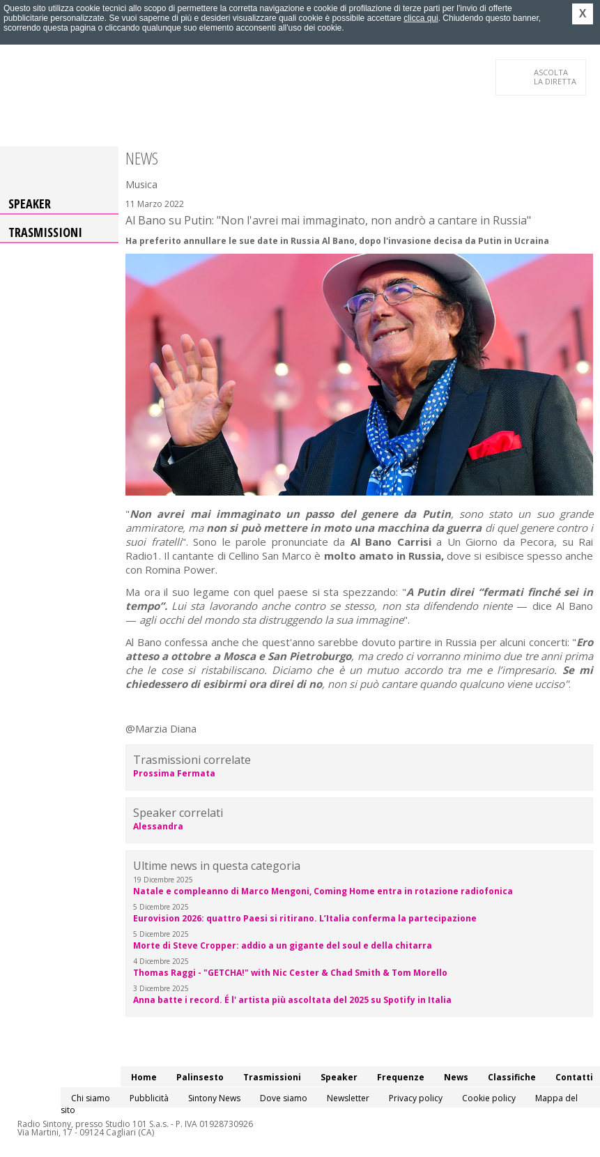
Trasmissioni (45, 232)
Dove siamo (283, 1098)
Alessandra (158, 826)
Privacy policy (416, 1098)
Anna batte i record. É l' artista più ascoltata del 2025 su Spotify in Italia (292, 1000)
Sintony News (214, 1098)
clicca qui (420, 18)
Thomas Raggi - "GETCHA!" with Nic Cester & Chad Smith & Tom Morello (290, 973)
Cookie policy (489, 1098)
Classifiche (512, 1077)
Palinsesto (200, 1077)
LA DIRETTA (556, 76)
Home (144, 1077)
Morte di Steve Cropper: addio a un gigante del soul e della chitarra (282, 945)
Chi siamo (90, 1098)
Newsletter (348, 1098)
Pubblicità (149, 1098)
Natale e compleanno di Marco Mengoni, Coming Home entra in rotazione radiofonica (323, 891)
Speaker (29, 203)
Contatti (574, 1077)
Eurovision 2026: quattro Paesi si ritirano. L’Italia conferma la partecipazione (305, 918)
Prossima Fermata (174, 773)
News (456, 1077)
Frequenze (400, 1077)
